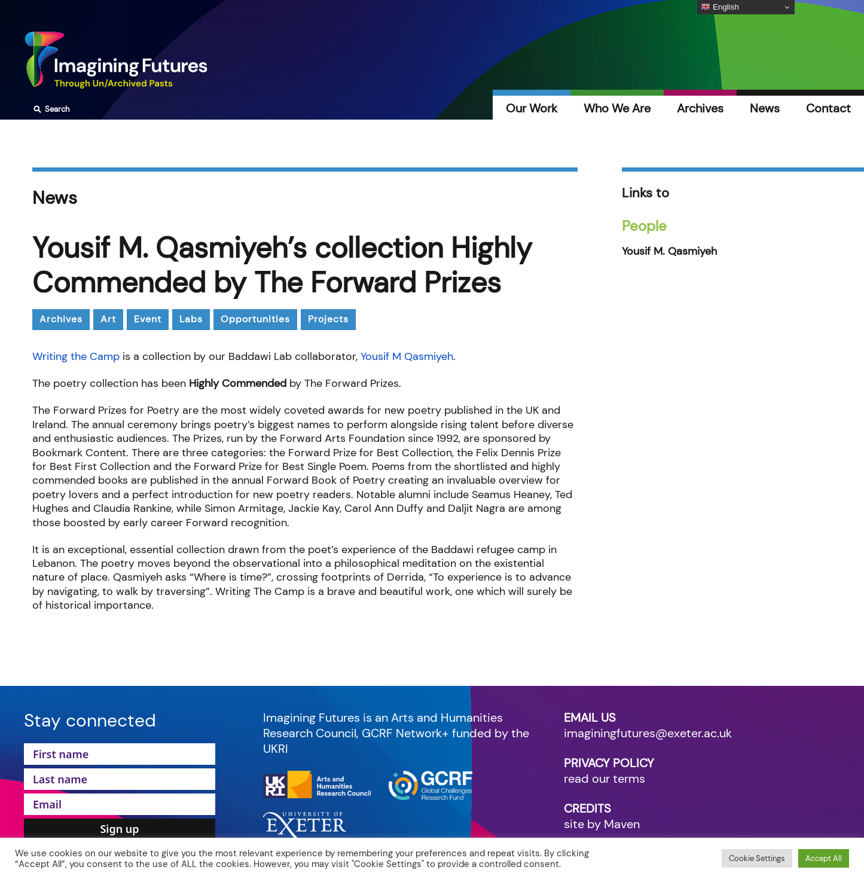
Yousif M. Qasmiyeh (669, 251)
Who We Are (617, 108)
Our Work (531, 108)
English (719, 7)
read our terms (604, 778)
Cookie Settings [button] (757, 858)
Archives (700, 108)
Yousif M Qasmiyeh (407, 356)
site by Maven (602, 824)
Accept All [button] (823, 858)
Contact (828, 108)
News (765, 108)
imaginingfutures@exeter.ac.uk (648, 733)
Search (49, 109)
